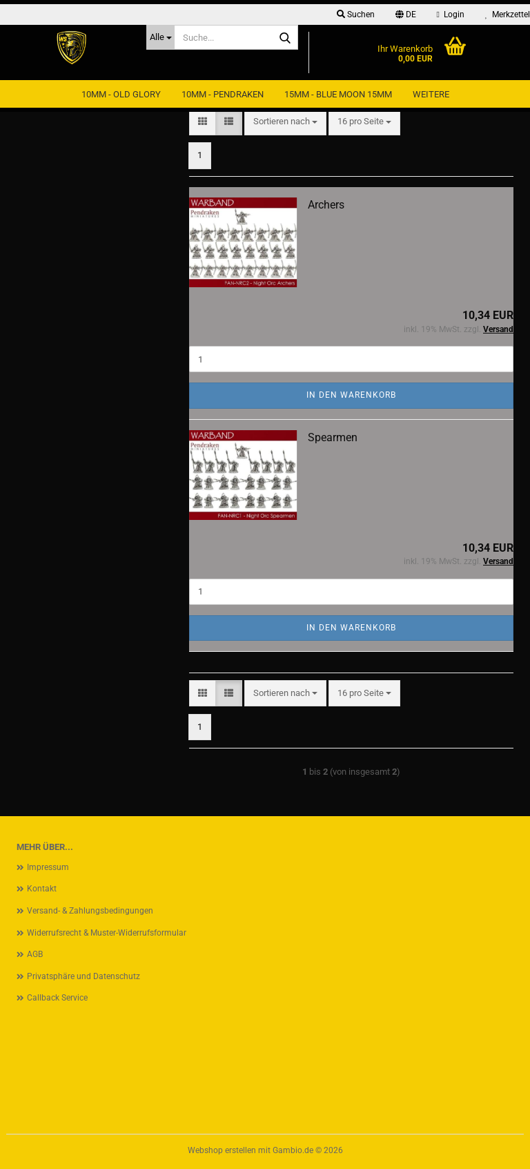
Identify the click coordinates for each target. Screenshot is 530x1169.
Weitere (431, 94)
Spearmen (332, 437)
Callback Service (57, 998)
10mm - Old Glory (121, 94)
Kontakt (42, 888)
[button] (405, 14)
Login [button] (450, 14)
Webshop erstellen (222, 1150)
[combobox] (285, 121)
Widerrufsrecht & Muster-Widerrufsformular (106, 933)
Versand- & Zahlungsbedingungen (90, 911)
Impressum (48, 867)
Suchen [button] (356, 14)
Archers (326, 204)
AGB (35, 954)
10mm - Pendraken (222, 94)
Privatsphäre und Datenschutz (83, 976)
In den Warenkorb (351, 395)
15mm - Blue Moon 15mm (338, 94)
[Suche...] (160, 37)
